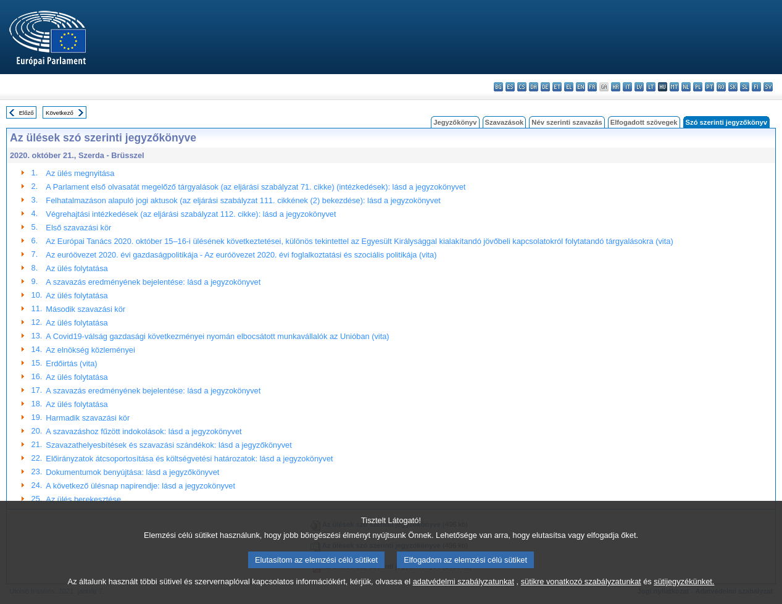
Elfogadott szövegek (644, 122)
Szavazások (504, 122)
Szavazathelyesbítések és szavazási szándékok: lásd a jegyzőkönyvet (168, 445)
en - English (580, 86)
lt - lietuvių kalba (650, 86)
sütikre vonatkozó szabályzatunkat (581, 582)
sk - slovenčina (733, 86)
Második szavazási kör (85, 309)
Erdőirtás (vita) (71, 363)
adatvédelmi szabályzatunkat (463, 582)
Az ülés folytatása (76, 268)
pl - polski (697, 86)
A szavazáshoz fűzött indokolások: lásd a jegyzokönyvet (143, 431)
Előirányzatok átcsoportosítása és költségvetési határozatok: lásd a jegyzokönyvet (189, 458)
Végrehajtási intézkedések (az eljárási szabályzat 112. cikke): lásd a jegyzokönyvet (191, 214)
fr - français (592, 86)
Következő (59, 112)
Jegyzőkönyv (454, 122)
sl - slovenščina (744, 86)
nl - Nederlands (686, 86)
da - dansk (533, 86)
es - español (510, 86)
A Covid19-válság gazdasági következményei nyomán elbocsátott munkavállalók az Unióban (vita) (217, 336)
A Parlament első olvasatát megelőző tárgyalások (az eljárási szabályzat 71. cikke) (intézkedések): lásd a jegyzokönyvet (255, 186)
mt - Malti (674, 86)
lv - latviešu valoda (639, 86)
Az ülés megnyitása (80, 173)
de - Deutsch (545, 86)
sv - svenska (768, 86)
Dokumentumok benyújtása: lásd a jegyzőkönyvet (132, 472)
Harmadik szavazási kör (88, 417)
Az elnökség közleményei (90, 349)
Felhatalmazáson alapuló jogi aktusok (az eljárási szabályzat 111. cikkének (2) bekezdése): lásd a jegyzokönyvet (243, 200)
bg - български (498, 86)
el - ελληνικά (568, 86)
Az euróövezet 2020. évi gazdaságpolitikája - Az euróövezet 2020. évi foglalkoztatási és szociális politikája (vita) (241, 254)
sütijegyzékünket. (684, 582)
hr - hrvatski (615, 86)
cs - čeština (521, 86)
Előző (26, 112)
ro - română (721, 86)
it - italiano (627, 86)
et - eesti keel (557, 86)
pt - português (709, 86)
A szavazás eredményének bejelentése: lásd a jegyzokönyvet (153, 282)
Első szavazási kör (78, 227)
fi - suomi (756, 86)
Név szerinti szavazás (566, 122)
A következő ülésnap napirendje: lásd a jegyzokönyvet (140, 485)
